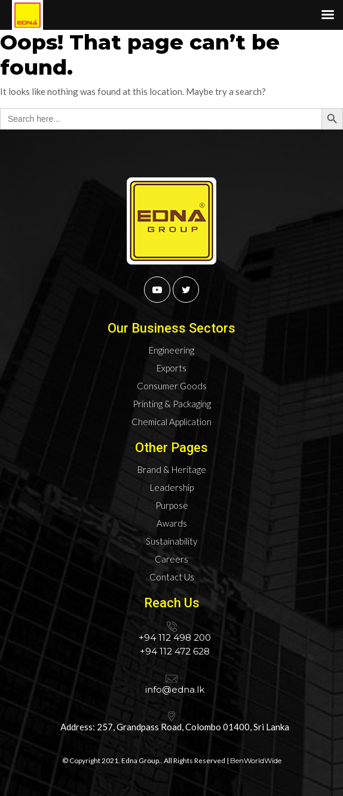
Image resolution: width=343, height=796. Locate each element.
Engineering (171, 350)
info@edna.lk (174, 689)
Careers (171, 559)
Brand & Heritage (171, 469)
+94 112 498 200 (175, 637)
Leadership (172, 487)
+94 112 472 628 (175, 651)
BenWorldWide (255, 760)
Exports (171, 367)
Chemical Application (171, 421)
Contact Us (171, 576)
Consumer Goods (172, 385)
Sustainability (171, 541)
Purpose (171, 505)
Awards (172, 523)
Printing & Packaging (172, 403)
